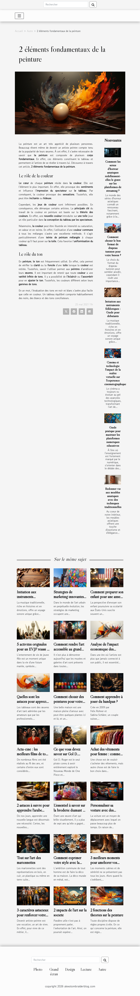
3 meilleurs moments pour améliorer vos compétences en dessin (106, 862)
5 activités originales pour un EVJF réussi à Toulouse (33, 649)
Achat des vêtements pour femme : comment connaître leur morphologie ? (106, 756)
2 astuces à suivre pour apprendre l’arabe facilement (33, 810)
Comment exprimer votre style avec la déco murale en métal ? (70, 862)
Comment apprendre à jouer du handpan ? (106, 699)
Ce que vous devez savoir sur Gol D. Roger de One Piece (68, 754)
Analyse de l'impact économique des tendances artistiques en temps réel (105, 651)
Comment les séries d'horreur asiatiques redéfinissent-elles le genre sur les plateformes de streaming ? (112, 176)
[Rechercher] (65, 4)
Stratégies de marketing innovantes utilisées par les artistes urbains (70, 599)
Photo (37, 969)
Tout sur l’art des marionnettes (29, 860)
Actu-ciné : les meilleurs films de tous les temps (33, 754)
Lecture (86, 969)
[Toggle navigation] (19, 16)
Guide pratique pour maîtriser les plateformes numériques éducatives (112, 436)
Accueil (19, 31)
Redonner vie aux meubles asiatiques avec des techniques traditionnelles (112, 498)
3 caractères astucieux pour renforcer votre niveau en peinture (32, 915)
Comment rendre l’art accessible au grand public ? (69, 649)
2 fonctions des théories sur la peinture (106, 912)
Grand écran (54, 971)
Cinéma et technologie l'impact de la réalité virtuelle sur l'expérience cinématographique (115, 373)
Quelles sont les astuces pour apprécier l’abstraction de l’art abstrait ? (33, 703)
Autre (30, 31)
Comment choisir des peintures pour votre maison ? (69, 701)
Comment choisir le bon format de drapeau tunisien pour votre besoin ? (113, 246)
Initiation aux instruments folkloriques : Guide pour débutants (113, 308)
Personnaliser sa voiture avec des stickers (102, 810)
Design (70, 969)
